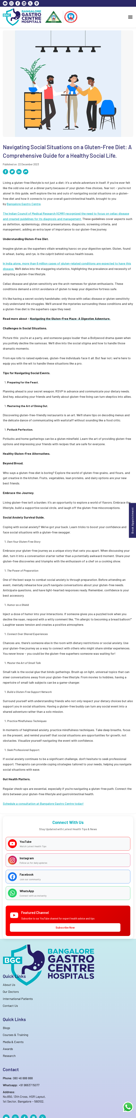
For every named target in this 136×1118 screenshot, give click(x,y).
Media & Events (13, 1042)
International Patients (18, 999)
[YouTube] (5, 3)
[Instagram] (11, 3)
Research (9, 1056)
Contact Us (10, 1006)
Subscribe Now (65, 927)
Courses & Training (15, 1035)
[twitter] (30, 3)
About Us (9, 985)
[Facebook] (17, 3)
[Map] (36, 3)
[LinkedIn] (24, 3)
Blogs (6, 1028)
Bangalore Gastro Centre (24, 204)
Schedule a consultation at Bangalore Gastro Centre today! (43, 803)
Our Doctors (11, 992)
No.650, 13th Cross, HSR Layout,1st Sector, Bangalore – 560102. (24, 1096)
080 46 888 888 (18, 1078)
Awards (8, 1049)
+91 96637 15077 (21, 1085)
